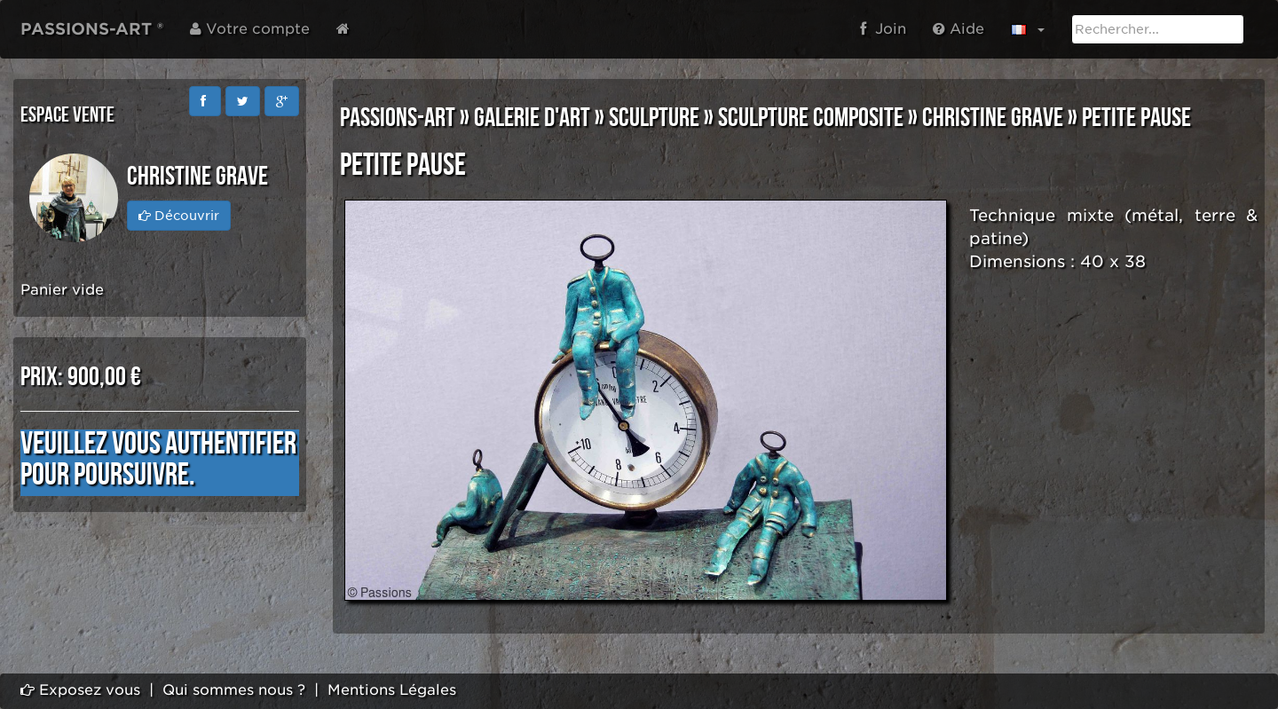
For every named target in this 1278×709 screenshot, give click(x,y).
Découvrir (178, 216)
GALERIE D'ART (532, 118)
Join (883, 28)
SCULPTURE (654, 118)
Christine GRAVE (992, 118)
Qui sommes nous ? (233, 689)
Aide (958, 28)
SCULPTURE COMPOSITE (810, 118)
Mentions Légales (391, 689)
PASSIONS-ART (397, 118)
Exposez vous (80, 689)
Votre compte (250, 28)
